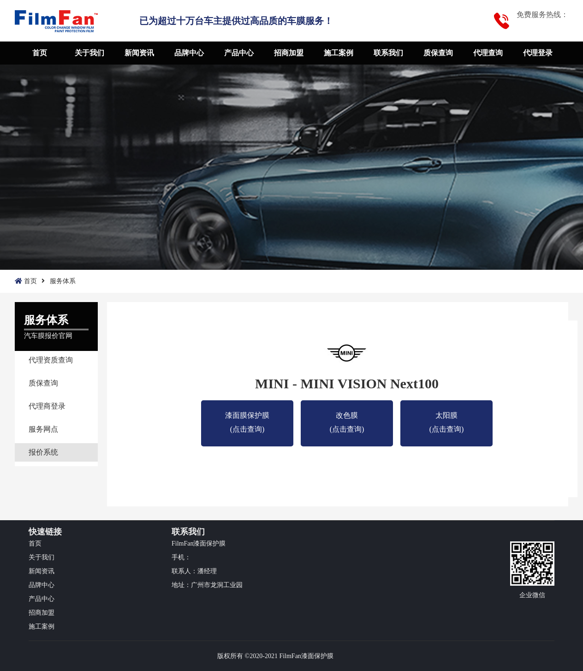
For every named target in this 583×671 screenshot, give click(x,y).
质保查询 (438, 53)
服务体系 (63, 281)
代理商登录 (47, 406)
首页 (39, 53)
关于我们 (89, 53)
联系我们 (388, 53)
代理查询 (488, 53)
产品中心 (239, 53)
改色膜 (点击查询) (347, 416)
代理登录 (538, 53)
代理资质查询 (51, 360)
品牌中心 (189, 53)
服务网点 (43, 429)
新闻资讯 (139, 53)
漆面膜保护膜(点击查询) (247, 416)
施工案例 (338, 53)
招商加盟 (288, 53)
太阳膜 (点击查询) (446, 416)
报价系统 (43, 452)
